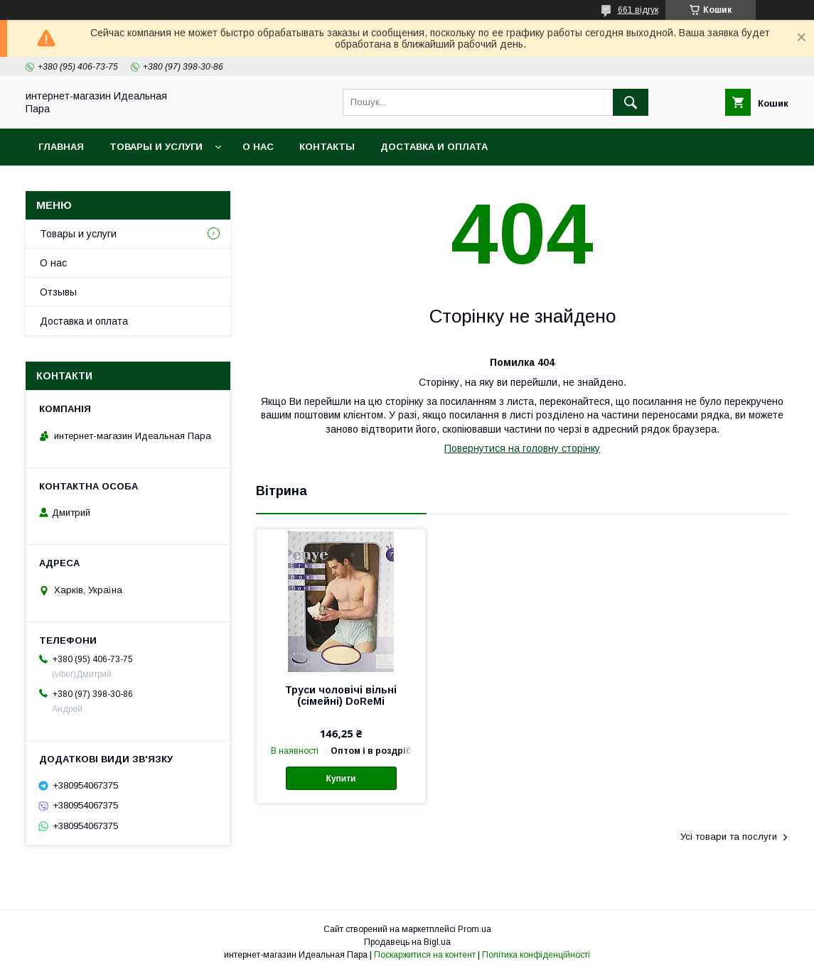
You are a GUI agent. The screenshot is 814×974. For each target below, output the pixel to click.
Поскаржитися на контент (425, 955)
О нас (258, 146)
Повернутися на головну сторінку (522, 448)
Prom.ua (474, 929)
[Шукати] (630, 102)
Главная (61, 146)
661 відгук (638, 10)
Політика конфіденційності (536, 955)
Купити (341, 779)
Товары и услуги (156, 146)
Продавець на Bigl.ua (407, 942)
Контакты (327, 146)
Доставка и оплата (434, 146)
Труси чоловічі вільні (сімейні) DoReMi (341, 695)
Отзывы (58, 292)
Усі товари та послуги (728, 836)
